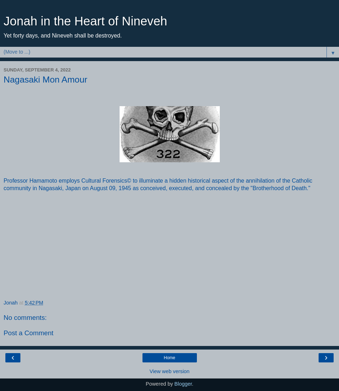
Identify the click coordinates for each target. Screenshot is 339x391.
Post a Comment (28, 333)
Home (169, 357)
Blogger (183, 384)
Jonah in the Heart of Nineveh (85, 21)
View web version (170, 371)
